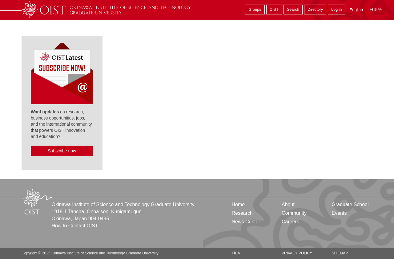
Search (293, 9)
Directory (315, 9)
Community (294, 213)
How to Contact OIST (75, 225)
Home (238, 204)
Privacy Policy (297, 253)
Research (242, 213)
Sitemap (340, 253)
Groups (254, 9)
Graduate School (350, 204)
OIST (274, 9)
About (288, 204)
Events (339, 213)
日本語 (375, 9)
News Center (246, 221)
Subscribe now (62, 150)
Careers (290, 221)
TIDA (236, 253)
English (356, 9)
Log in (336, 9)
